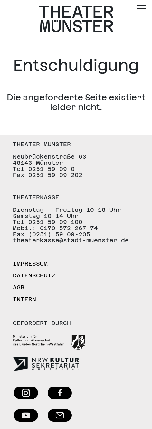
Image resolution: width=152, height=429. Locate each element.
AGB (18, 287)
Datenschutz (34, 275)
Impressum (30, 263)
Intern (24, 299)
